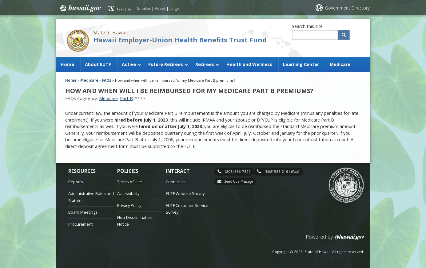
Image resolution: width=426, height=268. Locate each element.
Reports (75, 181)
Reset (160, 8)
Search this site (307, 26)
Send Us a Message (238, 181)
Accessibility (128, 193)
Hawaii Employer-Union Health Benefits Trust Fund (180, 40)
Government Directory (347, 8)
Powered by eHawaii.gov (335, 240)
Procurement (80, 224)
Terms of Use (129, 181)
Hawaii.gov (80, 8)
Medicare (108, 98)
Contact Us (175, 181)
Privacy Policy (129, 205)
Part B (126, 98)
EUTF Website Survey (185, 193)
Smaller (144, 8)
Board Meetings (83, 212)
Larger (175, 8)
